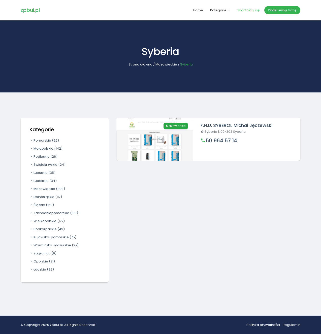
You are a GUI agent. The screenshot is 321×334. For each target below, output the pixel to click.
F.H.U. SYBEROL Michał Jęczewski (236, 125)
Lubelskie (43, 180)
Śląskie (41, 205)
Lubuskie (42, 172)
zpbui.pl (30, 10)
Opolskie (42, 261)
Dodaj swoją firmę (282, 10)
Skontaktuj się (248, 10)
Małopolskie (45, 148)
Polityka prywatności (263, 324)
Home (198, 10)
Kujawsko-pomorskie (52, 237)
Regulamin (291, 324)
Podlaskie (43, 156)
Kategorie (218, 10)
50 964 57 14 (221, 140)
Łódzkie (41, 269)
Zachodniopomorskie (53, 213)
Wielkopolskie (47, 221)
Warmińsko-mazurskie (54, 245)
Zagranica (42, 253)
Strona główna (140, 64)
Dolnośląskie (45, 196)
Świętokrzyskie (47, 164)
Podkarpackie (47, 229)
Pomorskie (44, 140)
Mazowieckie (166, 64)
